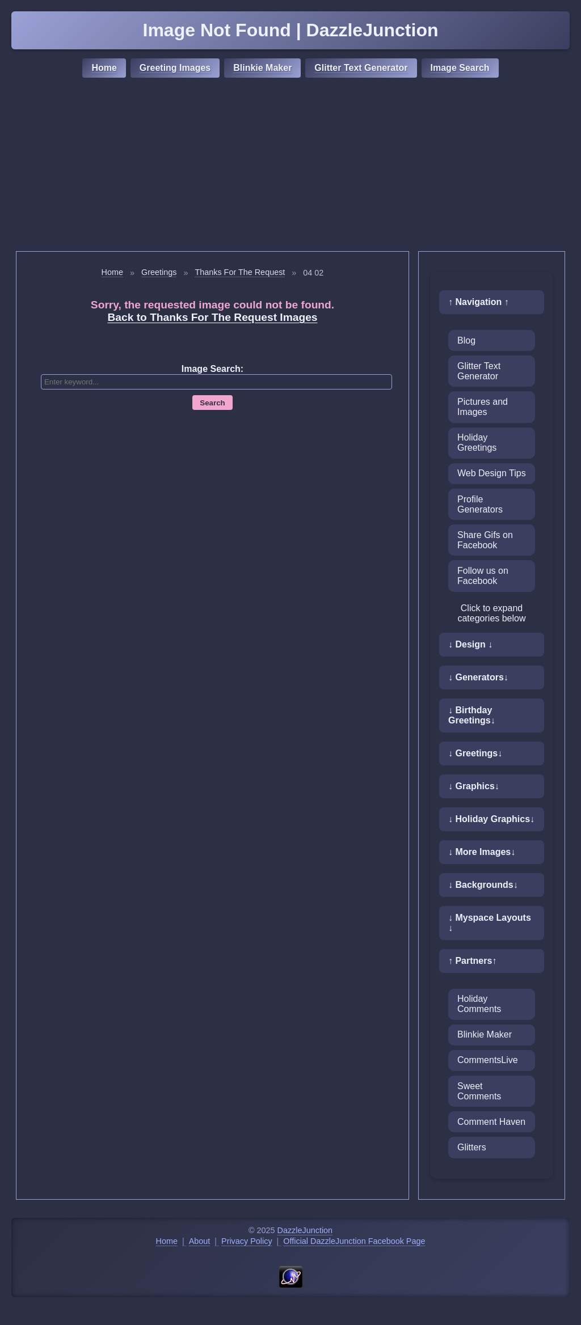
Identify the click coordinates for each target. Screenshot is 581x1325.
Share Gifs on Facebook (485, 540)
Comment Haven (491, 1122)
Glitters (471, 1147)
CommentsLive (487, 1060)
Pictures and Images (482, 407)
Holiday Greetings (476, 442)
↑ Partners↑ (472, 961)
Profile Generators (480, 504)
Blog (466, 340)
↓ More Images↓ (481, 852)
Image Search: (212, 369)
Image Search (460, 68)
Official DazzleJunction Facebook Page (354, 1241)
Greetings (158, 272)
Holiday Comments (479, 1004)
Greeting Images (175, 68)
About (199, 1241)
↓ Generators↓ (478, 677)
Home (103, 68)
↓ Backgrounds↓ (483, 885)
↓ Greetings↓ (475, 753)
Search (212, 403)
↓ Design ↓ (470, 644)
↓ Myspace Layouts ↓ (489, 923)
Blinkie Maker (262, 68)
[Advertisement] (290, 166)
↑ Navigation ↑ (478, 302)
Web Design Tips (491, 473)
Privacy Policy (246, 1241)
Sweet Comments (479, 1091)
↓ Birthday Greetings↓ (471, 715)
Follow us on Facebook (482, 576)
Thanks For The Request (240, 272)
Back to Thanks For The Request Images (213, 317)
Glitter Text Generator (360, 68)
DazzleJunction (305, 1230)
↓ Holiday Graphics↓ (491, 819)
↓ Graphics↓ (473, 786)
